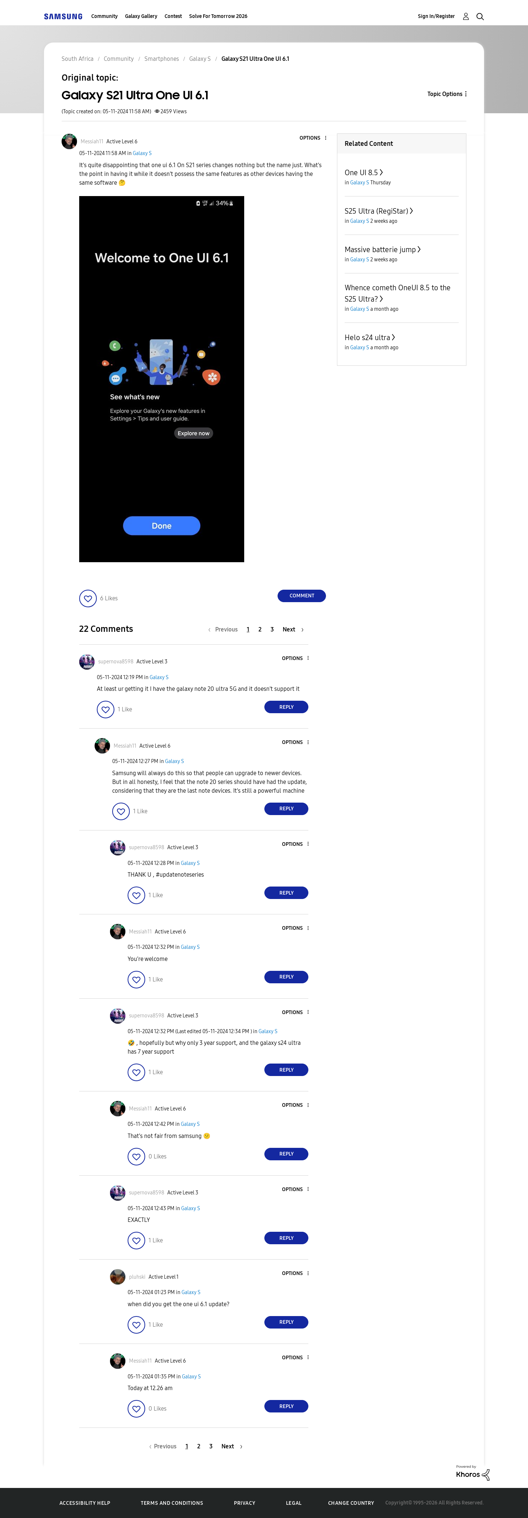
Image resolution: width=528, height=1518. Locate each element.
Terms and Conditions (172, 1503)
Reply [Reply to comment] (286, 707)
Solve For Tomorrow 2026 (218, 16)
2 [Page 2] (259, 629)
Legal (294, 1503)
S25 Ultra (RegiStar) (376, 211)
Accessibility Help (84, 1503)
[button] (313, 138)
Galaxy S (142, 153)
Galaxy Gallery (141, 16)
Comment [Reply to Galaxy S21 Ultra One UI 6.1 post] (302, 596)
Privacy (244, 1503)
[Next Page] (293, 629)
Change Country (351, 1503)
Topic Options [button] (445, 94)
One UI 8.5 (361, 172)
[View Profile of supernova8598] (115, 662)
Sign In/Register (436, 16)
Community (104, 16)
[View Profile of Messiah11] (92, 142)
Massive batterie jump (380, 249)
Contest (173, 16)
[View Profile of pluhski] (137, 1277)
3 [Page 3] (272, 629)
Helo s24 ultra (367, 337)
